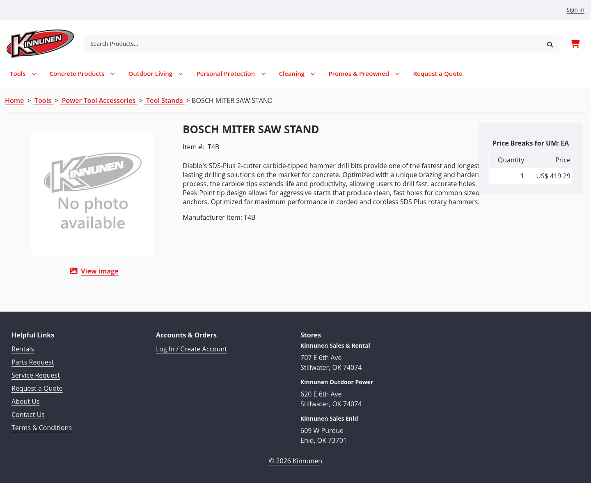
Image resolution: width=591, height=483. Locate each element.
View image (91, 271)
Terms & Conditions (41, 425)
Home (14, 100)
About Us (25, 399)
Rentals (22, 346)
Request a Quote (37, 386)
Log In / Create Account (191, 346)
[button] (550, 44)
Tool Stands (164, 100)
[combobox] (312, 44)
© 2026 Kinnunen (295, 458)
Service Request (35, 373)
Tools (43, 100)
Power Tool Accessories (98, 100)
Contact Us (28, 412)
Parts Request (32, 360)
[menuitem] (438, 73)
